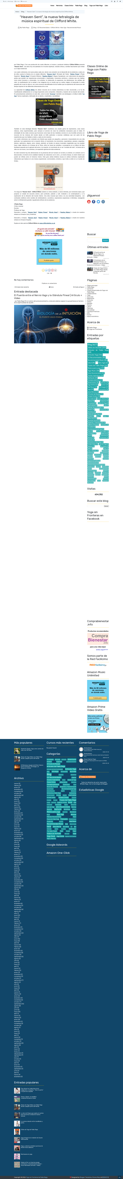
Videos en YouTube (94, 348)
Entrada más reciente (22, 287)
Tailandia (105, 480)
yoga (89, 389)
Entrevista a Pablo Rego (94, 442)
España (105, 470)
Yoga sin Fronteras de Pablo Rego (36, 1177)
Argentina (104, 433)
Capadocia (90, 466)
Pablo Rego (78, 5)
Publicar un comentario (49, 283)
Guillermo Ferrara (92, 424)
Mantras (89, 437)
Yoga (88, 295)
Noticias (103, 382)
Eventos (89, 472)
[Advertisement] (98, 35)
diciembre (17, 789)
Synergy (52, 94)
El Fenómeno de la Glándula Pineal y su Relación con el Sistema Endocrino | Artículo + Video (98, 262)
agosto (16, 797)
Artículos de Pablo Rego (98, 350)
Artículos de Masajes (94, 394)
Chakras (89, 401)
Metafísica (90, 412)
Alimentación (91, 382)
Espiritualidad (91, 405)
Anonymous (88, 748)
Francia (105, 454)
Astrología (102, 387)
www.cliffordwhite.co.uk (47, 223)
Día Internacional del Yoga (94, 429)
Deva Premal (103, 452)
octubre (16, 793)
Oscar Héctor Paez (90, 759)
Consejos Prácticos (93, 311)
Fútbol (89, 456)
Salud (89, 363)
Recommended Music (74, 27)
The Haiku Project (101, 431)
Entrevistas (103, 409)
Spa (98, 416)
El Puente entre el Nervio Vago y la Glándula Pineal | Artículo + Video (96, 255)
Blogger (104, 784)
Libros (89, 306)
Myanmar (89, 476)
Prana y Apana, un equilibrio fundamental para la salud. (28, 1097)
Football (97, 472)
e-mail (17, 1)
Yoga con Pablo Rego (96, 5)
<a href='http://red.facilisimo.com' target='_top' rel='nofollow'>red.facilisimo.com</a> (98, 665)
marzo (16, 783)
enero (16, 787)
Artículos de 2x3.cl (92, 462)
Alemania (104, 450)
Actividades (90, 433)
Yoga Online (91, 385)
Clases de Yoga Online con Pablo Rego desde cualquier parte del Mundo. (100, 270)
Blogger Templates (86, 1177)
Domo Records (103, 468)
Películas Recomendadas (94, 407)
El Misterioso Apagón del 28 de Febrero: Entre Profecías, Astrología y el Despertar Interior (32, 766)
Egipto (89, 454)
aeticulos (90, 440)
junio (15, 801)
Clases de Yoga (102, 403)
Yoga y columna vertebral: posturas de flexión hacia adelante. (32, 1146)
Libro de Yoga (103, 444)
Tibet (105, 448)
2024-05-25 (105, 763)
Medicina (89, 446)
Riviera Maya (96, 1177)
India (105, 405)
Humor (89, 315)
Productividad (91, 478)
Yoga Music (91, 371)
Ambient (89, 409)
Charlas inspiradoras (94, 375)
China (97, 466)
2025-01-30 (106, 752)
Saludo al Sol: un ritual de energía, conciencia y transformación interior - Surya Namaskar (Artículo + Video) (31, 1164)
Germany (104, 472)
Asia (88, 435)
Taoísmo (89, 458)
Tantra (105, 456)
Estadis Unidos (91, 444)
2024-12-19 (106, 757)
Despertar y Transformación (95, 422)
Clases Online (69, 5)
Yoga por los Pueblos (92, 460)
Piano (89, 431)
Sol (98, 480)
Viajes (105, 416)
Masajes (89, 303)
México (97, 456)
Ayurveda (90, 297)
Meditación (90, 298)
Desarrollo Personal (92, 420)
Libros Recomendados (94, 373)
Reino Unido (90, 480)
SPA (88, 313)
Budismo (89, 452)
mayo (16, 803)
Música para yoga (94, 368)
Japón (97, 474)
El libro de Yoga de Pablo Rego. (29, 1129)
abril (15, 805)
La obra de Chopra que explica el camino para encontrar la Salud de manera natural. (32, 1114)
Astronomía (90, 403)
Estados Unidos (92, 396)
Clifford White (55, 27)
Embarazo (97, 454)
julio (15, 799)
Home (52, 5)
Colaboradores (91, 293)
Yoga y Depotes (91, 450)
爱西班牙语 (105, 1177)
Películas (90, 308)
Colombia (104, 466)
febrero (16, 785)
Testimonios (103, 437)
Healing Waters (47, 76)
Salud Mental (91, 392)
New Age (63, 27)
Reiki (88, 448)
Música (89, 305)
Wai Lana (89, 482)
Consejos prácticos (93, 380)
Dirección (24, 1)
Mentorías (59, 5)
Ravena (105, 478)
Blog (85, 5)
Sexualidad (90, 310)
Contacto (90, 289)
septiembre (17, 795)
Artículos (90, 300)
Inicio (17, 11)
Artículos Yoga (92, 355)
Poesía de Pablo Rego (93, 414)
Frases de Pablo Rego (95, 365)
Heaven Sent (51, 74)
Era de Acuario (91, 470)
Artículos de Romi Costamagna (95, 464)
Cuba (88, 468)
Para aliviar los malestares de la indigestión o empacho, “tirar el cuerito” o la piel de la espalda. (32, 1090)
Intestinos (104, 424)
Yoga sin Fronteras (95, 329)
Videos (89, 302)
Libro (106, 5)
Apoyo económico (92, 316)
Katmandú (104, 474)
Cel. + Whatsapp (8, 1)
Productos (103, 401)
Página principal (92, 285)
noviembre (17, 791)
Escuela (89, 416)
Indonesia (90, 474)
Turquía (105, 458)
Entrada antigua (78, 287)
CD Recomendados (43, 27)
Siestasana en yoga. (26, 1154)
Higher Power (74, 74)
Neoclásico (103, 446)
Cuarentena (103, 435)
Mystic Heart (25, 76)
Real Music (90, 387)
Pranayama (102, 389)
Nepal (105, 476)
